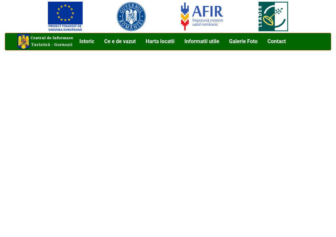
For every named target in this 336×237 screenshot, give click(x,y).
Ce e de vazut (120, 41)
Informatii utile (201, 41)
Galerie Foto (243, 41)
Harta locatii (160, 41)
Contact (276, 41)
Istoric (86, 41)
